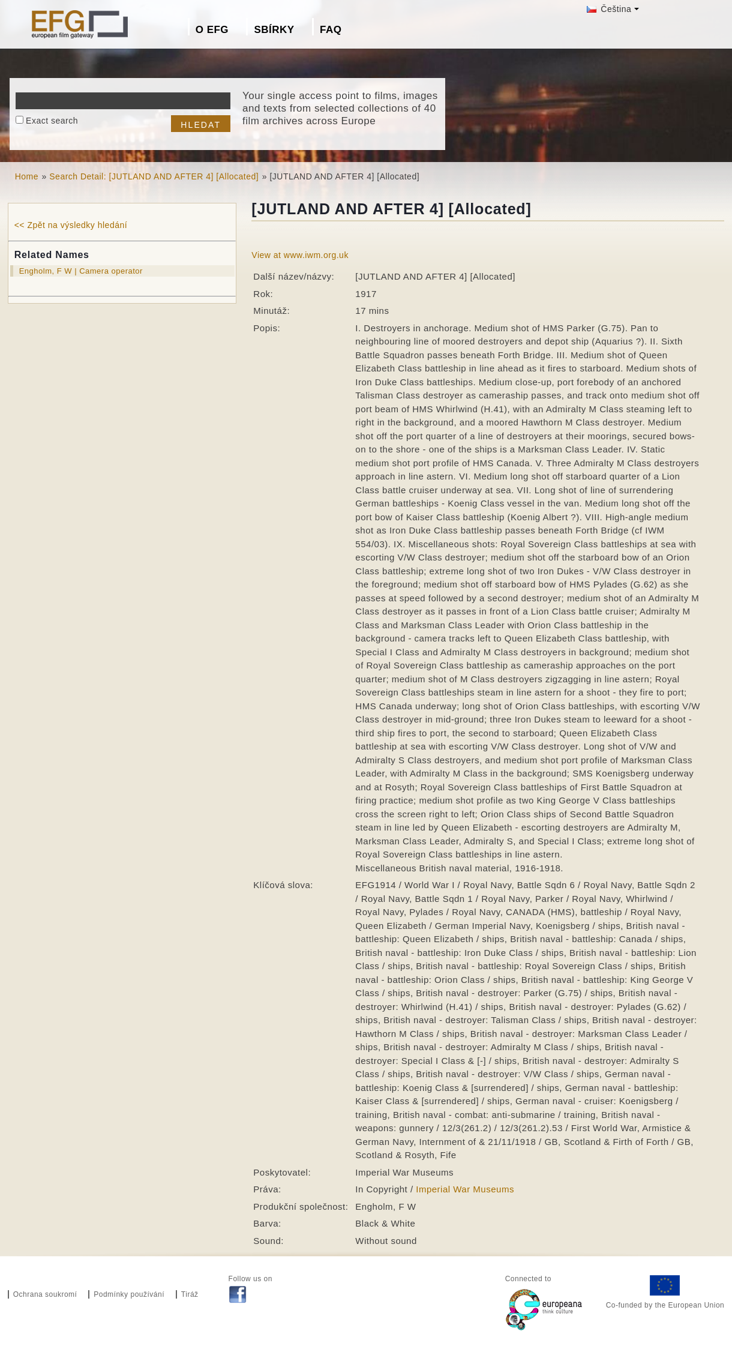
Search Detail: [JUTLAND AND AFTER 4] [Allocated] (154, 176)
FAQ (330, 29)
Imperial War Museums (465, 1189)
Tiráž (190, 1294)
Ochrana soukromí (45, 1294)
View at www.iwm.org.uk (300, 255)
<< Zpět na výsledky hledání (70, 225)
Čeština (609, 9)
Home (26, 176)
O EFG (212, 29)
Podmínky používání (129, 1294)
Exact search (52, 120)
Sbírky (274, 29)
